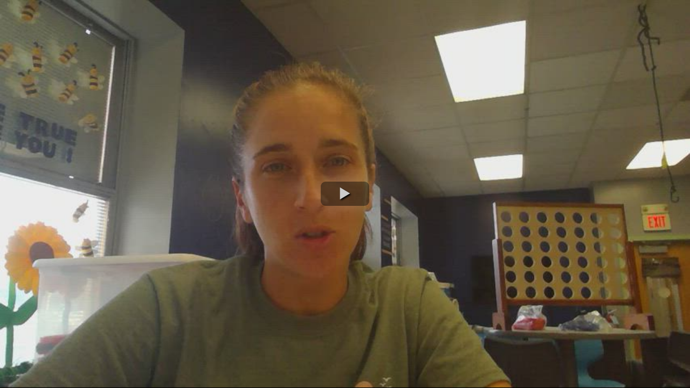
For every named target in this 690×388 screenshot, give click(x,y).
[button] (345, 194)
